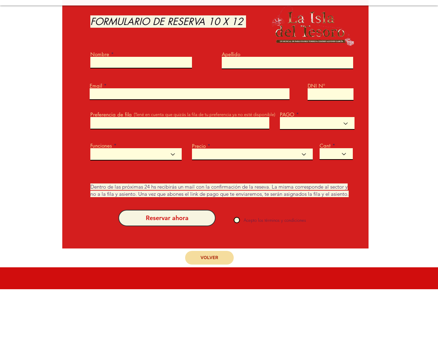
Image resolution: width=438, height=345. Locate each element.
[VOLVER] (209, 258)
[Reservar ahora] (167, 218)
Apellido (231, 54)
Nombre (99, 54)
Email (96, 85)
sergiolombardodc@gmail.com (228, 333)
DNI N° (316, 85)
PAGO (287, 114)
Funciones (101, 145)
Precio (199, 146)
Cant (325, 145)
